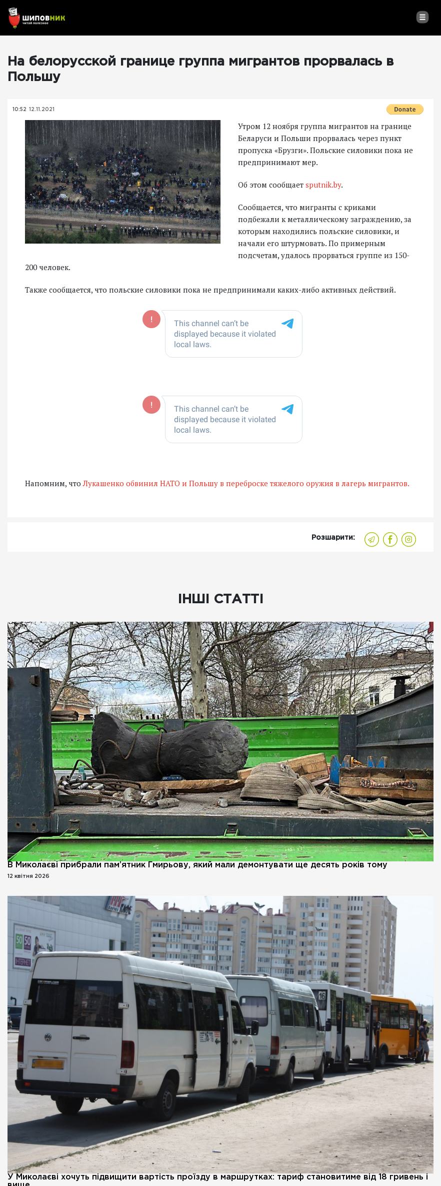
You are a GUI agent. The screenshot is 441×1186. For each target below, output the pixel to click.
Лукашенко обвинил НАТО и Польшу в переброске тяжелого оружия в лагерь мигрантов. (246, 483)
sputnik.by (323, 185)
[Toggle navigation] (422, 17)
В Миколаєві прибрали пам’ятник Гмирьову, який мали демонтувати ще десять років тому (198, 865)
